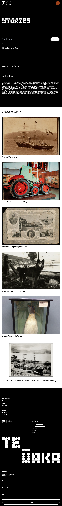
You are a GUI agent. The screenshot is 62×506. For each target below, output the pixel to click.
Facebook (34, 430)
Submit (31, 502)
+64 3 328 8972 (39, 424)
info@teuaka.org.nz (40, 426)
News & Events (6, 398)
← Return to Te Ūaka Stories (12, 66)
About (3, 407)
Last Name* (5, 487)
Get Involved (5, 415)
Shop (3, 403)
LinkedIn (34, 432)
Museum (4, 396)
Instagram (34, 428)
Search (55, 39)
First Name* (5, 480)
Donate (4, 410)
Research (4, 400)
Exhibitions (5, 412)
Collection (4, 405)
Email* (4, 494)
